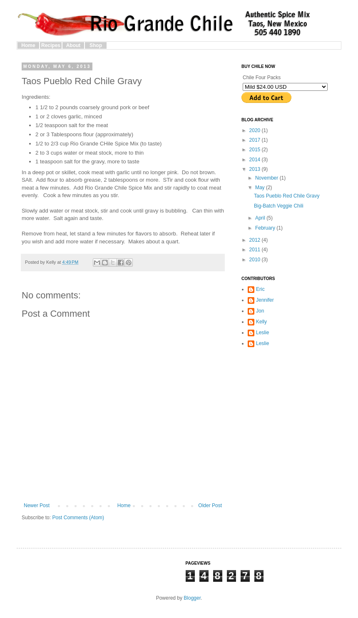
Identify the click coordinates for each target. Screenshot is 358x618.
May (260, 187)
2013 (255, 169)
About (73, 45)
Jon (260, 311)
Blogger (192, 598)
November (267, 178)
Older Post (210, 505)
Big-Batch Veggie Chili (278, 206)
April (260, 218)
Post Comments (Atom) (78, 517)
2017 (255, 140)
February (265, 228)
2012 (255, 240)
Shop (96, 45)
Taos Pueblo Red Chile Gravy (286, 196)
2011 (255, 250)
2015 (255, 150)
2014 (255, 160)
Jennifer (265, 300)
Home (28, 45)
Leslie (262, 332)
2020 (255, 130)
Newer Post (37, 505)
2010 (255, 260)
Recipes (50, 45)
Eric (260, 289)
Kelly (261, 322)
